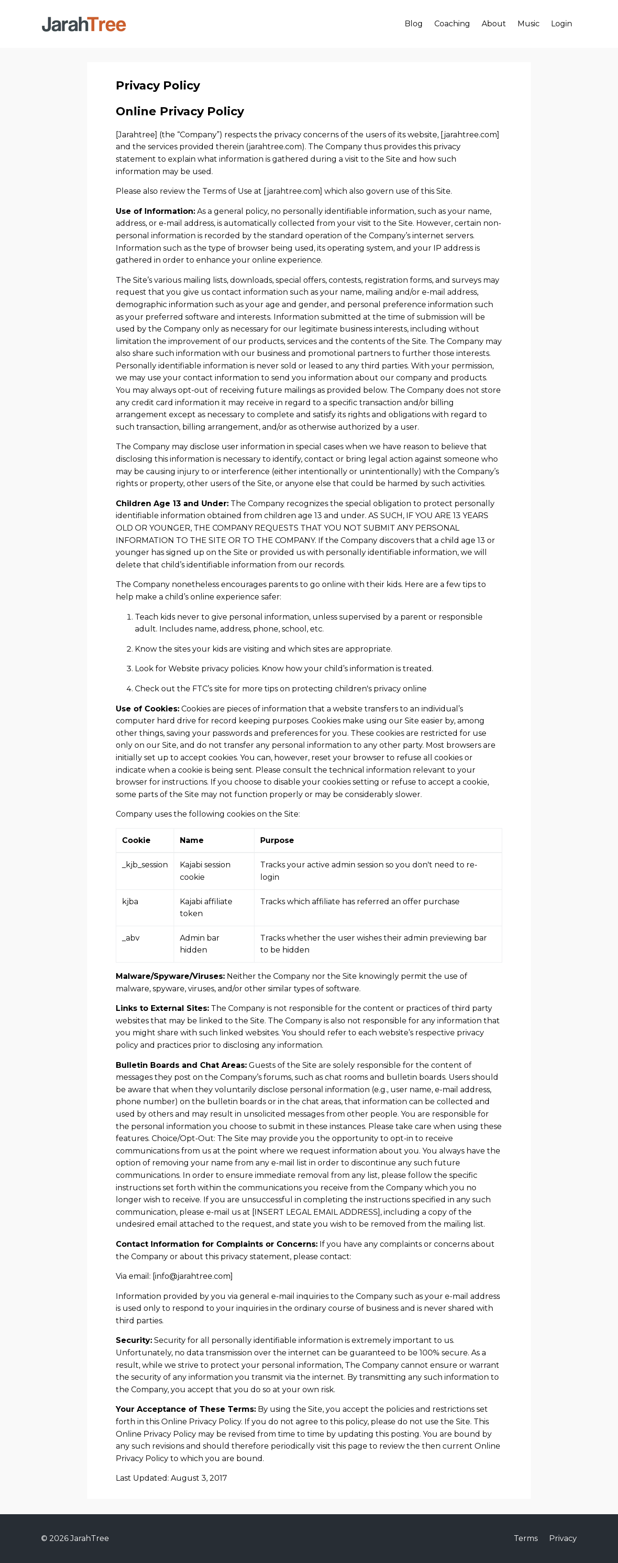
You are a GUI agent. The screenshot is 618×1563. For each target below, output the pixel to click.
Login (561, 23)
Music (529, 23)
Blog (414, 23)
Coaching (452, 23)
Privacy (563, 1538)
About (494, 23)
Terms (526, 1538)
